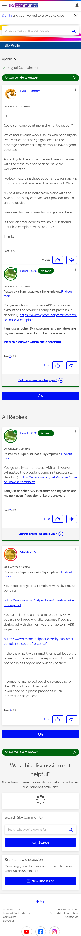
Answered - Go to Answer (40, 77)
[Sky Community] (23, 6)
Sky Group (9, 920)
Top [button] (42, 901)
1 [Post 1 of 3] (9, 250)
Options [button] (7, 59)
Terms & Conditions (67, 909)
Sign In (76, 6)
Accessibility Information (64, 913)
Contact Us (71, 916)
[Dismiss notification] (76, 16)
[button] (75, 89)
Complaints (9, 916)
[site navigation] (4, 5)
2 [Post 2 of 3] (10, 356)
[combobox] (36, 30)
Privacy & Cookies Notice (17, 913)
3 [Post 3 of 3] (10, 710)
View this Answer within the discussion (32, 342)
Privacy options (11, 909)
